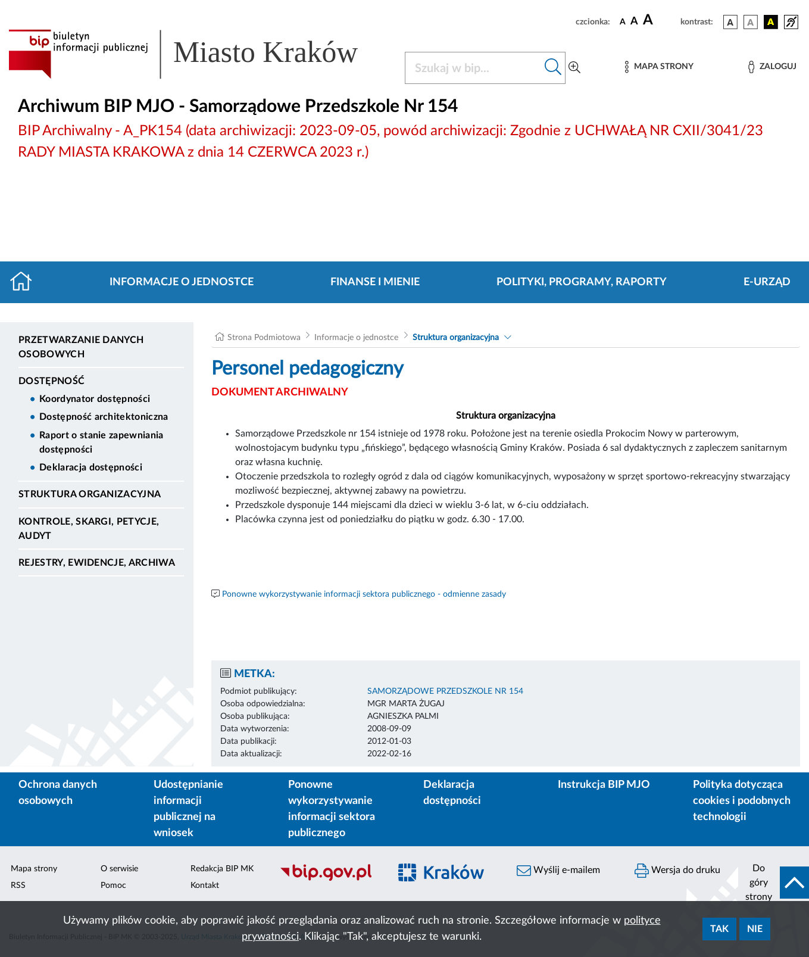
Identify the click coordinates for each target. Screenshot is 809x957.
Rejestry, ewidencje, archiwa (96, 563)
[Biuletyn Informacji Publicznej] (329, 879)
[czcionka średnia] (634, 22)
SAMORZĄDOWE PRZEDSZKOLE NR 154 (445, 691)
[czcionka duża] (660, 20)
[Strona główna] (26, 282)
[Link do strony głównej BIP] (199, 54)
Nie (755, 929)
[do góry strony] (773, 882)
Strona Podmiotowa (264, 337)
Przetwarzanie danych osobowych (80, 347)
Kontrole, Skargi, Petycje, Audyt (88, 529)
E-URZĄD (767, 282)
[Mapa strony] (659, 67)
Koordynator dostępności (94, 399)
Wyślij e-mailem (558, 871)
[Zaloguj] (772, 67)
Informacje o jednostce (182, 282)
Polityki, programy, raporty (581, 282)
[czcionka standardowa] (623, 21)
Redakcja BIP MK (222, 869)
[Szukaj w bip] (553, 68)
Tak (719, 929)
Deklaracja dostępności (90, 467)
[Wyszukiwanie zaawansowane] (574, 68)
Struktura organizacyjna (89, 494)
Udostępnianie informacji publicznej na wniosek (188, 809)
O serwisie (119, 869)
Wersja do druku (677, 871)
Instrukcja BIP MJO (604, 785)
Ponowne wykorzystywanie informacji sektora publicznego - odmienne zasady (364, 594)
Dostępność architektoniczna (103, 417)
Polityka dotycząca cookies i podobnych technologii (742, 801)
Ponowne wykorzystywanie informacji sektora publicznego (331, 809)
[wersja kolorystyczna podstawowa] (730, 22)
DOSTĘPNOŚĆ (51, 381)
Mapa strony (34, 869)
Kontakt (204, 885)
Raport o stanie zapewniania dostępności (101, 442)
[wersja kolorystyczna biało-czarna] (751, 22)
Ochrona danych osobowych (57, 793)
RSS (18, 885)
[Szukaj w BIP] (473, 68)
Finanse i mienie (375, 282)
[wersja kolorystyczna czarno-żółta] (771, 22)
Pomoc (113, 885)
